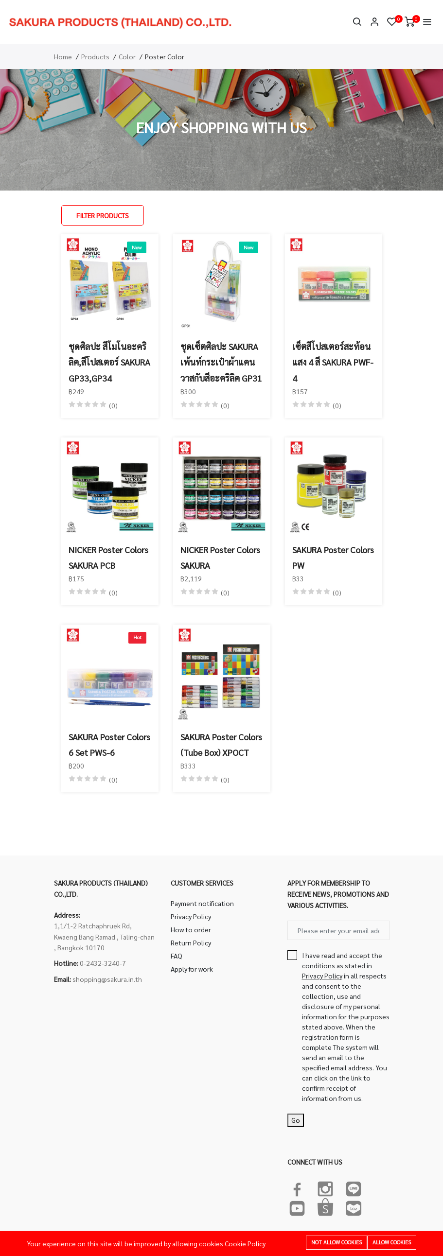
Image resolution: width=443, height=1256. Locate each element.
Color (127, 56)
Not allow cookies (336, 1242)
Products (95, 56)
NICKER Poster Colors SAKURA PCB (108, 557)
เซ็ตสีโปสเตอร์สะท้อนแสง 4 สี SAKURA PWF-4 (332, 362)
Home (63, 56)
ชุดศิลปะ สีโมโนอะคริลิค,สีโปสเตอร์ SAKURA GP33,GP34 (109, 362)
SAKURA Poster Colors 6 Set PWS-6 (109, 744)
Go (295, 1120)
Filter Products (102, 215)
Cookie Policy (245, 1243)
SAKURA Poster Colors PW (333, 557)
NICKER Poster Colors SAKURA (220, 557)
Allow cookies (391, 1242)
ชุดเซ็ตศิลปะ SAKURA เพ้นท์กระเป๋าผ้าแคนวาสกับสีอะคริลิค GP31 (221, 362)
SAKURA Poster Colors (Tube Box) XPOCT (221, 744)
